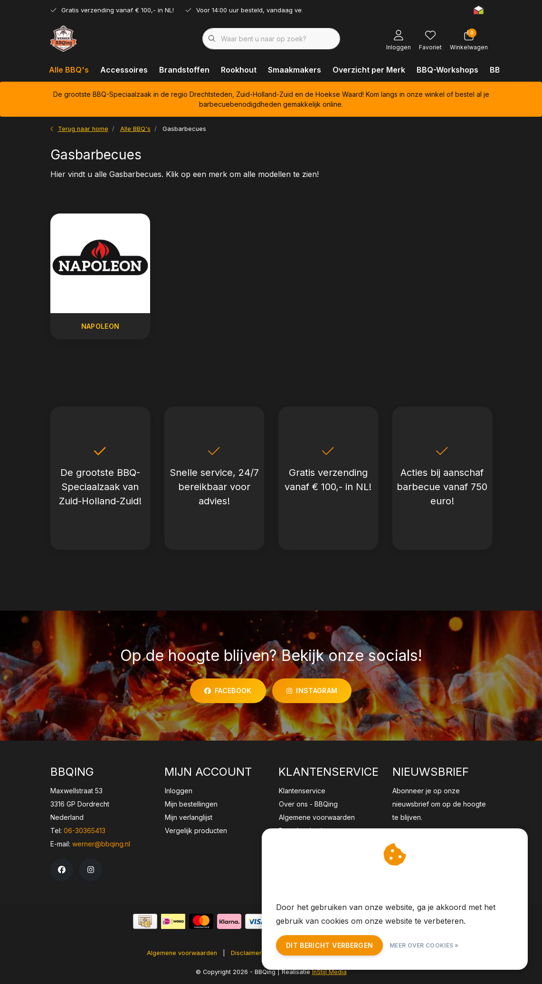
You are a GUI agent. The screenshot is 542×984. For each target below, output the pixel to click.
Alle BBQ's (69, 69)
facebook (228, 691)
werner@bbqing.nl (101, 844)
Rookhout (239, 69)
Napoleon (100, 326)
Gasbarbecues (184, 128)
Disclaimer (246, 952)
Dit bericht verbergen (329, 945)
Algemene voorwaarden (182, 952)
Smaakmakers (294, 69)
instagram (311, 691)
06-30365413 (84, 830)
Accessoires (124, 69)
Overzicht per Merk (369, 69)
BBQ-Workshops (447, 69)
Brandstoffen (184, 69)
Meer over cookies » (424, 945)
